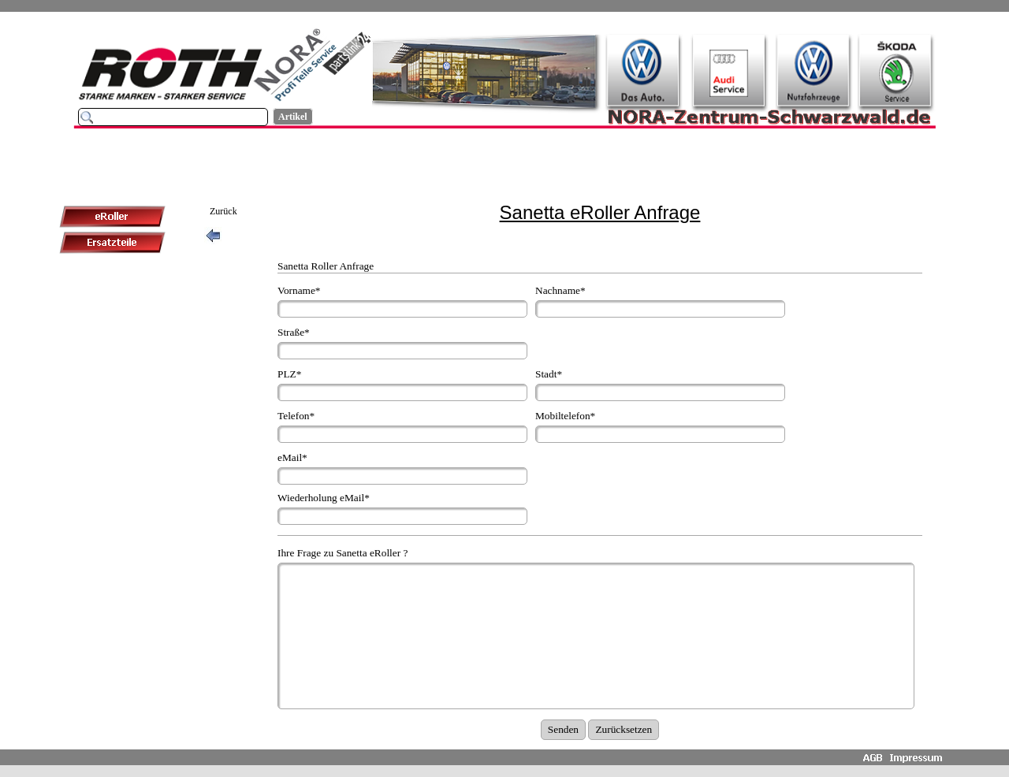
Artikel (292, 116)
